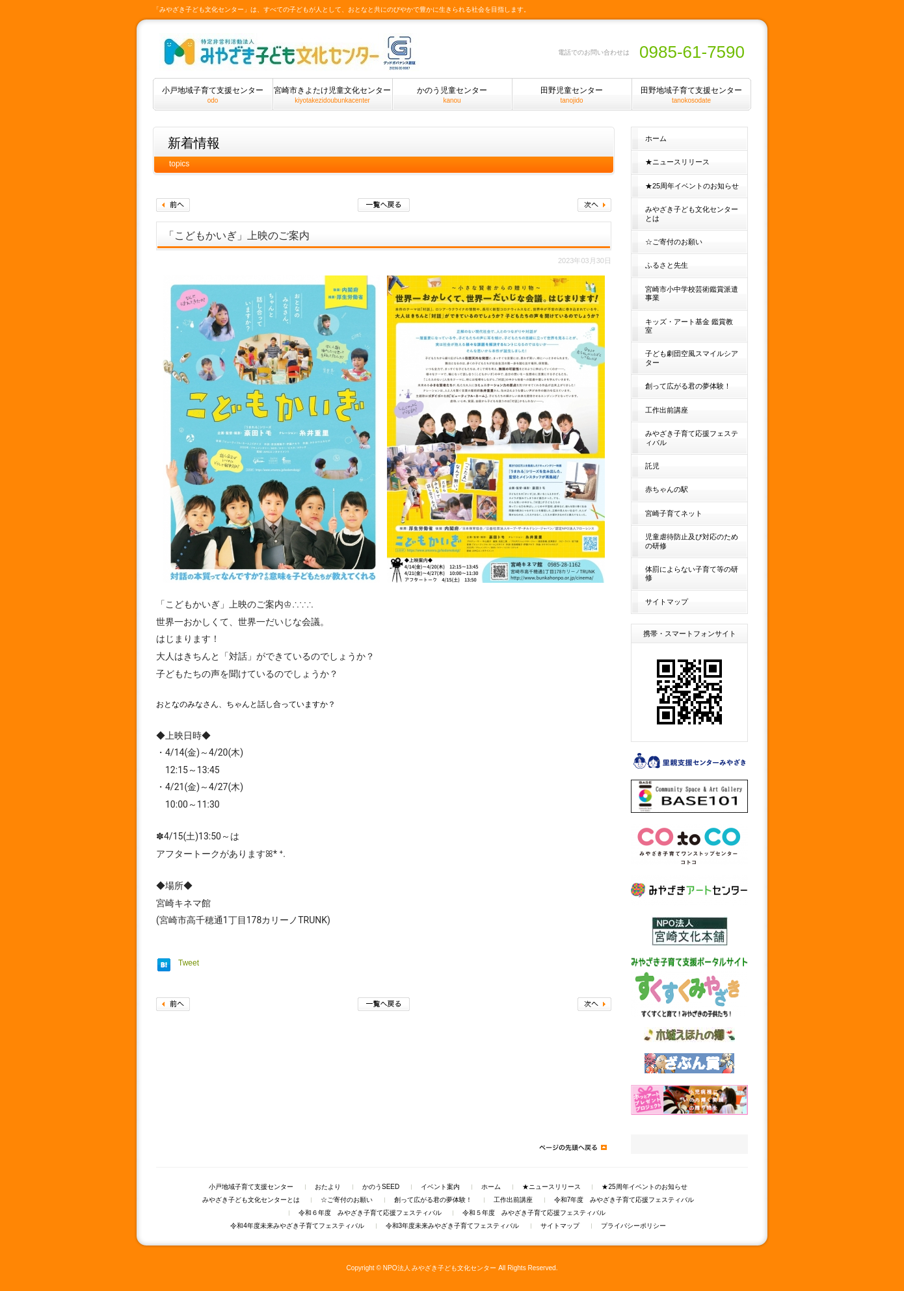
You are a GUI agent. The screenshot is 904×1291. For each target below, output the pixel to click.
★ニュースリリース (677, 162)
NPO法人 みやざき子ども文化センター (440, 1268)
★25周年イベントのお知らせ (692, 186)
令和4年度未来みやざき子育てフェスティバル (297, 1226)
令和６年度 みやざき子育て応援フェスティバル (370, 1213)
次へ (594, 205)
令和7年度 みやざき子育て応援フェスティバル (624, 1200)
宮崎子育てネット (673, 513)
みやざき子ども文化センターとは (691, 213)
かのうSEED (380, 1187)
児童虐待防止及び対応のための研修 (691, 541)
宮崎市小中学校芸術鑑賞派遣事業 (691, 293)
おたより (328, 1187)
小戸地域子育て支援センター (251, 1187)
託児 (652, 466)
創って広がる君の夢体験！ (688, 386)
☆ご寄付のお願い (673, 242)
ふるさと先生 (666, 265)
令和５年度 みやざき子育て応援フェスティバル (533, 1213)
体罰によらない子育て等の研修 (691, 573)
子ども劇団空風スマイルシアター (691, 358)
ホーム (656, 138)
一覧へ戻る (384, 205)
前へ (173, 205)
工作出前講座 (666, 410)
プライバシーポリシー (633, 1226)
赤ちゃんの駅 (666, 489)
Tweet (188, 962)
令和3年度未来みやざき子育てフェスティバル (453, 1226)
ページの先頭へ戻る (572, 1147)
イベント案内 (440, 1187)
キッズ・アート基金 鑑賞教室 (689, 326)
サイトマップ (666, 602)
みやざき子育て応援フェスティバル (691, 437)
